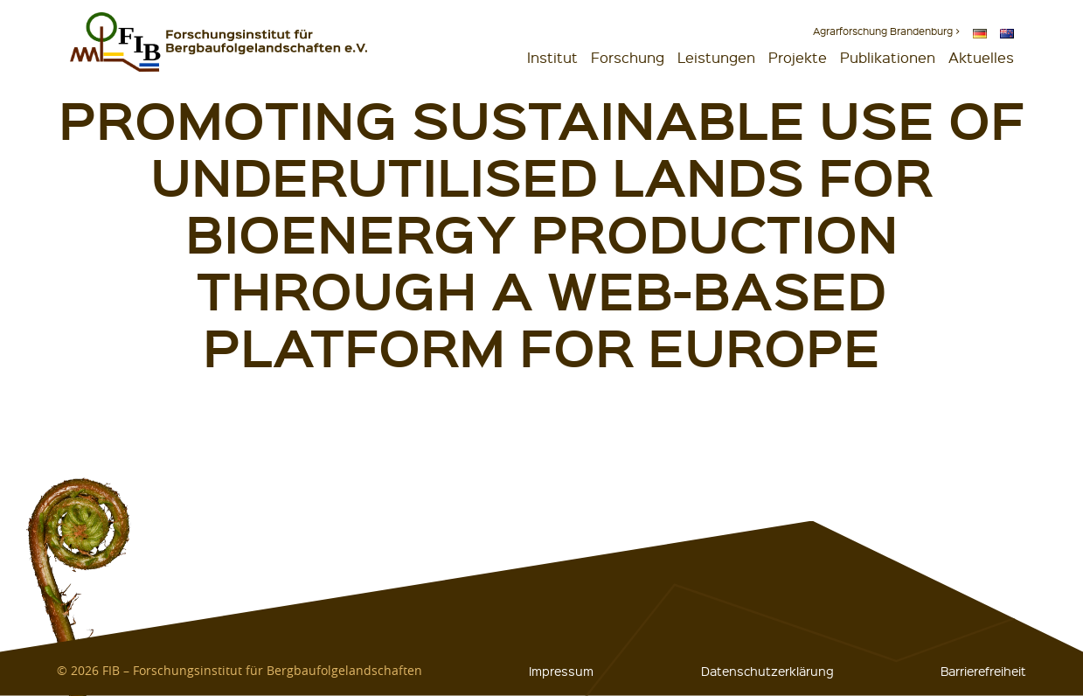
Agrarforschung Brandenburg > (886, 31)
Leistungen (716, 57)
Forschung (627, 57)
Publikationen (887, 57)
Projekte (797, 57)
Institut (552, 57)
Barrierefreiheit (983, 671)
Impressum (561, 671)
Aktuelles (981, 57)
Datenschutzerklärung (767, 671)
